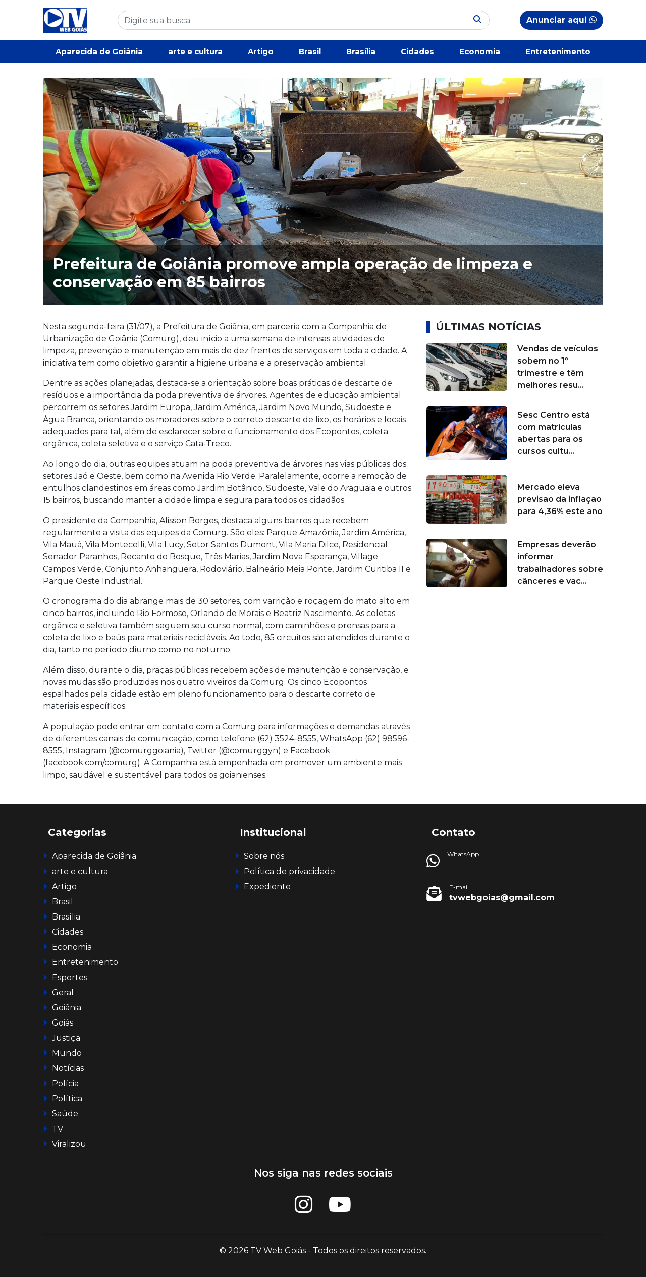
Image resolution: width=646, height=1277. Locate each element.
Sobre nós (264, 856)
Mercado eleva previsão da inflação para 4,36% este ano (560, 499)
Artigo (261, 51)
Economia (479, 51)
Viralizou (69, 1144)
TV (57, 1129)
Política (67, 1098)
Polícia (65, 1083)
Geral (63, 992)
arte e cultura (195, 51)
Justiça (66, 1038)
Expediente (267, 886)
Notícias (68, 1068)
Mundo (67, 1053)
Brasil (310, 51)
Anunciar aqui (561, 20)
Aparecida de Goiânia (99, 51)
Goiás (62, 1023)
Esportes (69, 977)
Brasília (360, 51)
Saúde (65, 1113)
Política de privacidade (289, 871)
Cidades (417, 51)
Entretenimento (557, 51)
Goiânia (66, 1007)
